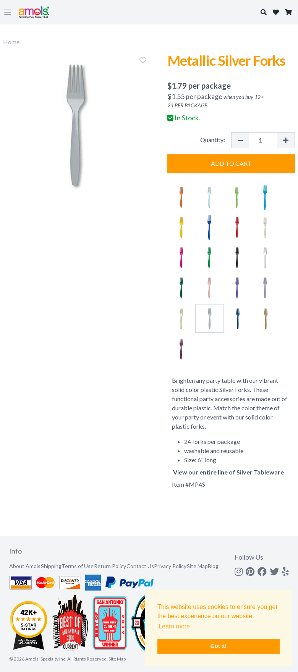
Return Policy (110, 566)
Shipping (51, 566)
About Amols (24, 566)
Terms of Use (78, 566)
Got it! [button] (219, 646)
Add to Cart (231, 163)
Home (11, 41)
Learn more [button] (174, 626)
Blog (213, 566)
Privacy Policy (170, 566)
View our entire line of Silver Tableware (228, 472)
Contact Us (140, 566)
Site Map (197, 566)
